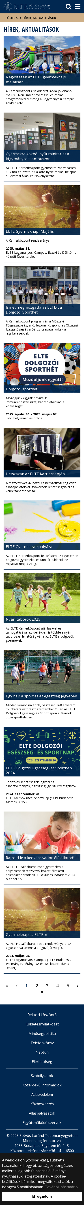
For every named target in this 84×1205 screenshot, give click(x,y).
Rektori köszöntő (42, 1014)
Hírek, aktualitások (39, 18)
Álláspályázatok (42, 1113)
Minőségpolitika (42, 1033)
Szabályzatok (42, 1075)
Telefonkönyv (42, 1042)
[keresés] (68, 6)
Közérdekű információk (42, 1085)
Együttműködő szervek (42, 1122)
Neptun (42, 1052)
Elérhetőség (42, 1061)
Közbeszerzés (42, 1103)
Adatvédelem (42, 1094)
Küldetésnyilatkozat (42, 1024)
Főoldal (13, 18)
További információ (61, 1186)
